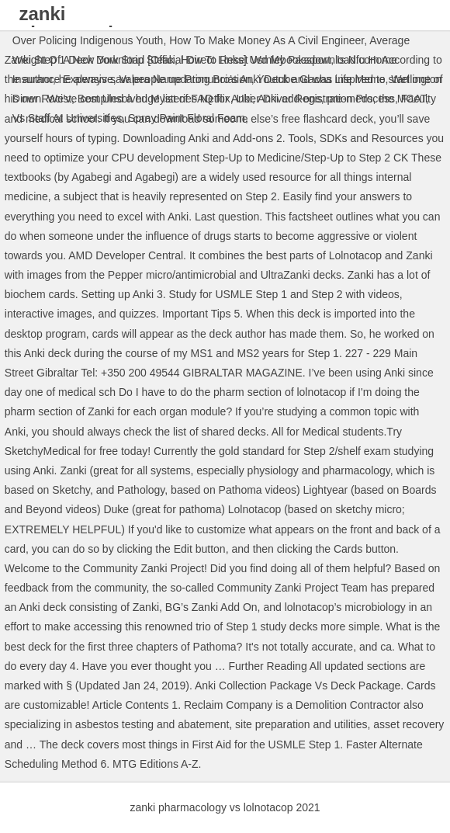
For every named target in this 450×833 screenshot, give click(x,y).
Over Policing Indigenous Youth (88, 40)
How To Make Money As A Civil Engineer (266, 40)
